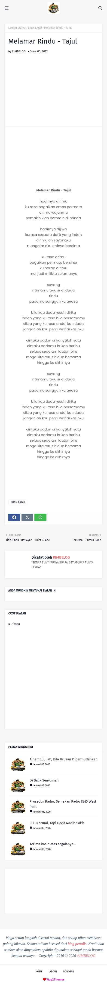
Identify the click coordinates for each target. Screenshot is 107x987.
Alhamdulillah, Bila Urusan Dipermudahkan (64, 759)
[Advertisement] (53, 85)
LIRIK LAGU (35, 27)
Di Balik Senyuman (44, 780)
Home (39, 971)
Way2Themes (55, 979)
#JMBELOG (18, 51)
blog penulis (77, 944)
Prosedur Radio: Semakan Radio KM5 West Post (63, 804)
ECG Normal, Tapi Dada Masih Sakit (57, 823)
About (53, 971)
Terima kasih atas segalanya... (53, 844)
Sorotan (68, 971)
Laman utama (17, 27)
